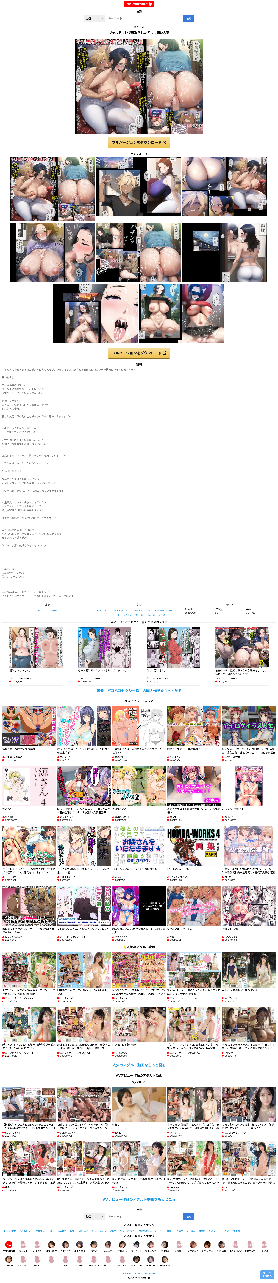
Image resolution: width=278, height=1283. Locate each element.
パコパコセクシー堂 (47, 610)
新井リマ (108, 1261)
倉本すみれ (250, 1246)
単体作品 (40, 1230)
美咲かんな (165, 1261)
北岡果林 (37, 1246)
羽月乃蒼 (264, 1246)
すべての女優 (9, 1246)
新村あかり (193, 1246)
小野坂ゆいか (235, 1246)
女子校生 (191, 1230)
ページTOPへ (267, 1275)
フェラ (116, 615)
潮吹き (202, 1230)
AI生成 (162, 615)
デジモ (211, 1230)
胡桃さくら (94, 1261)
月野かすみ (207, 1246)
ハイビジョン (26, 1230)
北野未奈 (80, 1261)
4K (219, 1230)
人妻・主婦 (117, 610)
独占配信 (62, 1230)
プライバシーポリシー (144, 1273)
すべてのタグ (10, 1230)
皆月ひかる (136, 1246)
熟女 (106, 610)
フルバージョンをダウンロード (139, 142)
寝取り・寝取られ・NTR (160, 610)
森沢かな (108, 1246)
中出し (178, 610)
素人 (122, 1230)
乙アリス (51, 1261)
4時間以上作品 (144, 1230)
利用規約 (127, 1273)
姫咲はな (221, 1246)
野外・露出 (139, 610)
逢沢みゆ (23, 1246)
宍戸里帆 (122, 1261)
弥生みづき (65, 1246)
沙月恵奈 (165, 1246)
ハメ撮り (178, 1230)
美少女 (103, 1230)
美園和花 (122, 1246)
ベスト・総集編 (232, 1230)
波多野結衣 (51, 1246)
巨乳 (128, 610)
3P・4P (159, 1230)
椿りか (94, 1246)
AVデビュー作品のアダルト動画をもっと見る (139, 1199)
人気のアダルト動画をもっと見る (139, 1065)
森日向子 (9, 1261)
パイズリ (127, 615)
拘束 (98, 610)
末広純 (37, 1261)
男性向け (139, 615)
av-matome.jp (139, 3)
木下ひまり (79, 1246)
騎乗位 (130, 1230)
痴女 (169, 1230)
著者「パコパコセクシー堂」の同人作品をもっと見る (139, 691)
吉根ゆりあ (136, 1261)
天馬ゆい (179, 1246)
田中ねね (150, 1261)
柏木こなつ (23, 1261)
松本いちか (150, 1246)
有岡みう (65, 1261)
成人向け (151, 615)
